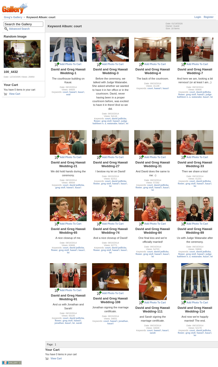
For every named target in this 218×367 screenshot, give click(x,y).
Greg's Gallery (13, 17)
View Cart (14, 94)
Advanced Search (19, 28)
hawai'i (73, 92)
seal (68, 94)
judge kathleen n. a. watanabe (110, 122)
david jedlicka (119, 118)
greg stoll (107, 121)
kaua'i (81, 92)
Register (209, 17)
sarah (79, 323)
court (65, 92)
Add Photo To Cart (71, 64)
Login (197, 17)
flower (97, 121)
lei (127, 123)
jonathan (59, 323)
